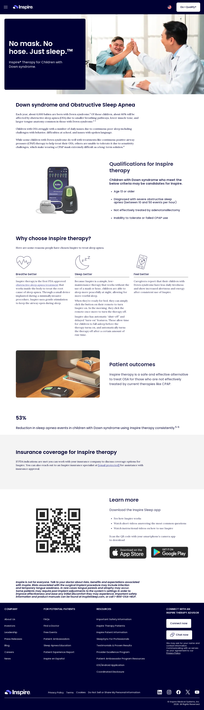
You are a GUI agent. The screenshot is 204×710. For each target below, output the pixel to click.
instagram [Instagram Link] (169, 692)
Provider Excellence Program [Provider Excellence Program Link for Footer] (113, 652)
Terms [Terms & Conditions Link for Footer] (70, 692)
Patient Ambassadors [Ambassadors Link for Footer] (56, 639)
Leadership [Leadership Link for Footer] (10, 632)
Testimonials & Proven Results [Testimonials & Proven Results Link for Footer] (114, 645)
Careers (9, 652)
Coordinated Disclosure (110, 671)
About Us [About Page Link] (9, 619)
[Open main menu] (6, 7)
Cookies (81, 692)
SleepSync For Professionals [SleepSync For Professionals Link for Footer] (113, 639)
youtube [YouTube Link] (197, 692)
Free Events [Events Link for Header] (50, 632)
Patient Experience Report (59, 652)
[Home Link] (23, 7)
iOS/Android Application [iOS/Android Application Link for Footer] (110, 665)
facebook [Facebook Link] (178, 692)
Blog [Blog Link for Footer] (6, 645)
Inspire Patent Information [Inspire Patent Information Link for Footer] (112, 632)
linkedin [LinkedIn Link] (159, 692)
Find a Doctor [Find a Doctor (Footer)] (51, 625)
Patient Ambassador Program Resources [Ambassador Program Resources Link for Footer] (121, 658)
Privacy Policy (173, 653)
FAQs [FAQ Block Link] (47, 619)
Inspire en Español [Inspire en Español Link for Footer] (54, 658)
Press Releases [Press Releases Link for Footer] (13, 639)
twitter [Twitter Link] (187, 692)
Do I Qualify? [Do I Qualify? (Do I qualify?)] (188, 7)
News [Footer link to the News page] (7, 658)
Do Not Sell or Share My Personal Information (114, 692)
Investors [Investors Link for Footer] (9, 625)
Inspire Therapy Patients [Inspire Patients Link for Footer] (111, 625)
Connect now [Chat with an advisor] (178, 623)
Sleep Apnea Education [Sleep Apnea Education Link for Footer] (57, 645)
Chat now (179, 635)
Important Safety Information (114, 619)
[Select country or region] (169, 7)
